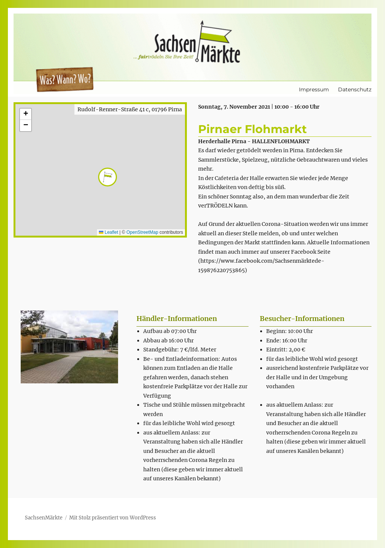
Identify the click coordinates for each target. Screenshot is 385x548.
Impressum (314, 89)
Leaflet (108, 232)
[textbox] (196, 405)
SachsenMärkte (43, 518)
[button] (100, 170)
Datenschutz (354, 89)
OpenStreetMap (142, 232)
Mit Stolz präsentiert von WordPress (112, 518)
